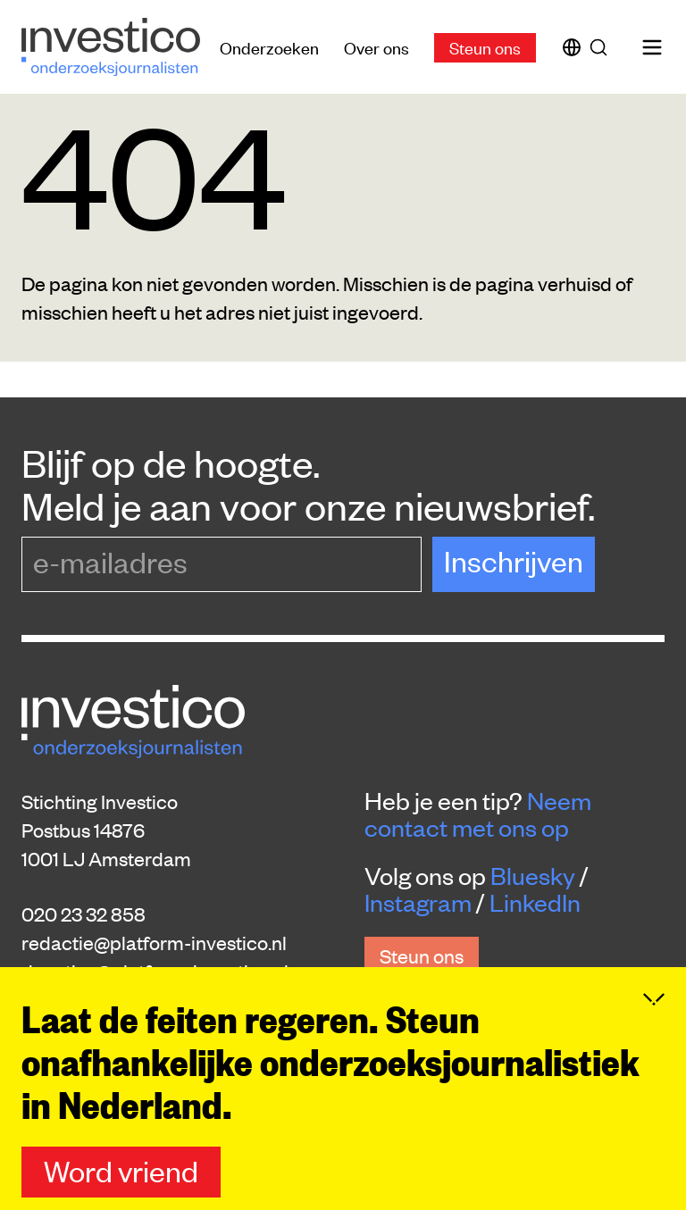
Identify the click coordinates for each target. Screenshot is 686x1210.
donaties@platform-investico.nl (155, 970)
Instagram (418, 902)
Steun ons (485, 47)
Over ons (376, 47)
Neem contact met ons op (477, 813)
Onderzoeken (269, 47)
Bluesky (532, 875)
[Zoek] (602, 47)
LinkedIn (535, 902)
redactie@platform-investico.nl (154, 942)
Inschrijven (513, 560)
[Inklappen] (654, 1018)
